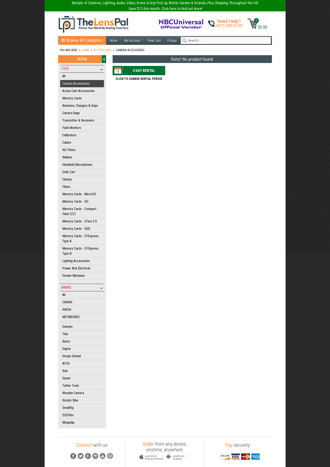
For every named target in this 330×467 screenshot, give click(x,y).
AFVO (66, 363)
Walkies (67, 157)
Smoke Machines (73, 276)
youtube (103, 456)
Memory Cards (72, 98)
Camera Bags (71, 113)
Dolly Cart (68, 172)
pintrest (110, 456)
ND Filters (69, 150)
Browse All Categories (82, 40)
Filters (66, 187)
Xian (65, 371)
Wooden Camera (73, 393)
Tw (81, 456)
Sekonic (67, 327)
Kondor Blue (70, 400)
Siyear (66, 378)
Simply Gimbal (71, 356)
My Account (132, 40)
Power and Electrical (76, 268)
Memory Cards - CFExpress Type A (80, 238)
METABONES (71, 317)
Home (113, 40)
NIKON (66, 310)
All (63, 76)
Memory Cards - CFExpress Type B (80, 251)
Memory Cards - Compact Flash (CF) (79, 211)
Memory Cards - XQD (76, 229)
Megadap (68, 422)
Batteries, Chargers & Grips (80, 106)
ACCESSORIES (103, 50)
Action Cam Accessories (78, 91)
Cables (66, 143)
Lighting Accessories (76, 261)
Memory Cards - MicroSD (79, 194)
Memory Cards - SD (75, 201)
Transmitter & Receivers (78, 120)
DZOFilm (68, 415)
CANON (67, 302)
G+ (88, 456)
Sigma (66, 349)
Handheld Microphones (77, 165)
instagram (95, 456)
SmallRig (68, 408)
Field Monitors (71, 128)
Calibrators (69, 135)
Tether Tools (70, 386)
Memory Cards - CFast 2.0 (79, 221)
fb (73, 456)
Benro (66, 341)
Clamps (67, 179)
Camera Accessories (76, 84)
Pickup (172, 40)
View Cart (154, 40)
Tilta (65, 334)
